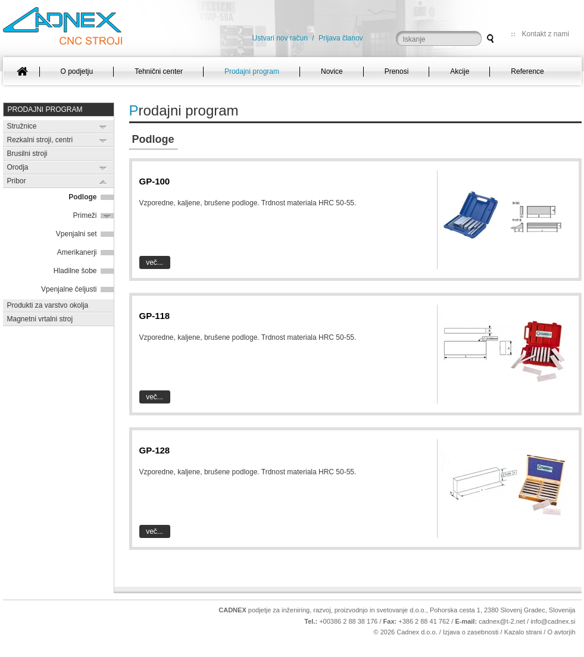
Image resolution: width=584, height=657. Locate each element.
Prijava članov (340, 38)
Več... (154, 262)
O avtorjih (561, 632)
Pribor (16, 181)
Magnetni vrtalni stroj (40, 319)
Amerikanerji (77, 252)
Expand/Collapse (103, 127)
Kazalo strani (523, 632)
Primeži (84, 215)
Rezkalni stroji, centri (40, 140)
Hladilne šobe (75, 271)
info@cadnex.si (552, 621)
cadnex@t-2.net (502, 621)
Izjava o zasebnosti (471, 632)
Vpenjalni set (76, 234)
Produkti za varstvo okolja (48, 305)
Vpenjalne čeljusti (68, 289)
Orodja (18, 167)
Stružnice (22, 126)
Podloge (82, 197)
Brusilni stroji (27, 153)
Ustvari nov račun (280, 38)
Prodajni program (45, 109)
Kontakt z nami (545, 34)
